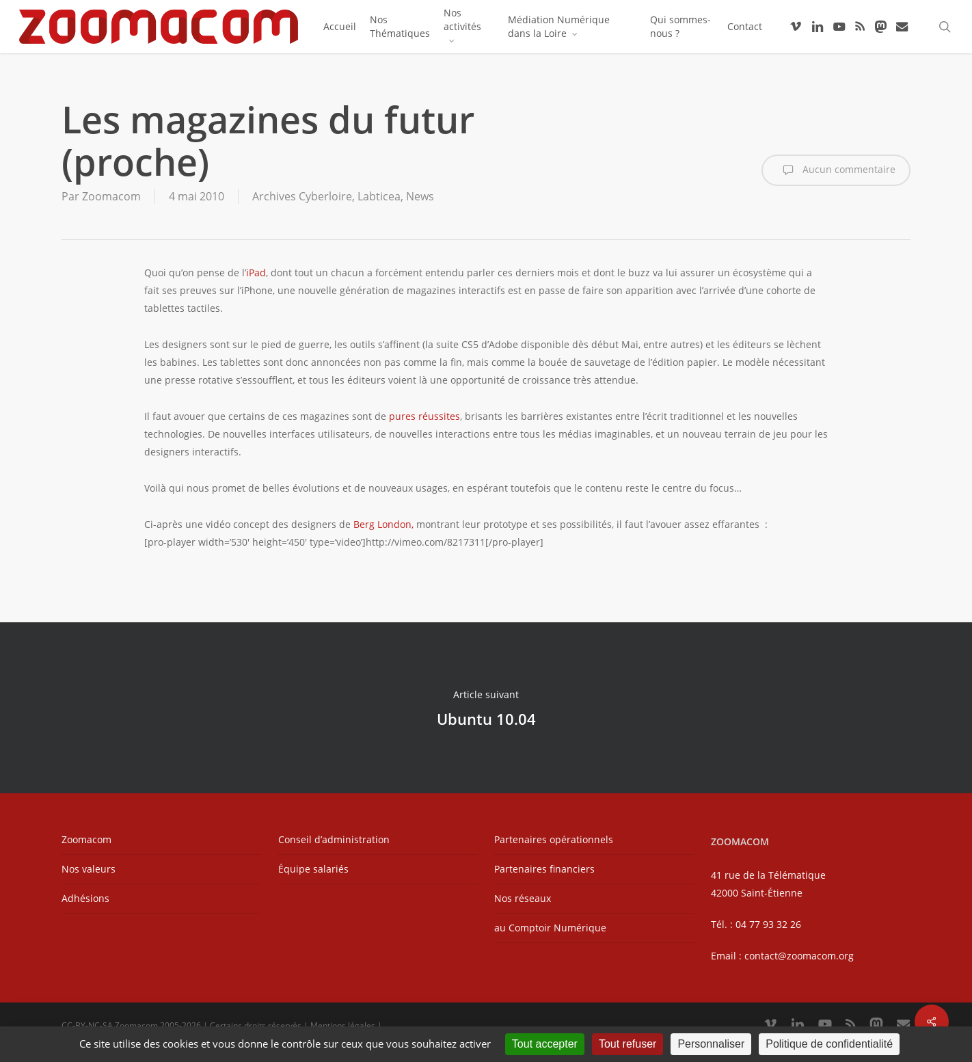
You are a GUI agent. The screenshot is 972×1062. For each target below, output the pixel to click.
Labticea (379, 196)
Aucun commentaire (836, 170)
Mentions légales (342, 1025)
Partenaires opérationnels (553, 839)
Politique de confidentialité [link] (829, 1044)
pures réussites (424, 416)
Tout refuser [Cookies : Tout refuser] (627, 1044)
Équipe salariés (313, 868)
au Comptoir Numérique (550, 927)
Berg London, (383, 524)
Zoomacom (111, 196)
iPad (256, 272)
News (420, 196)
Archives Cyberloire (302, 196)
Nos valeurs (89, 868)
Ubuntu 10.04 (486, 707)
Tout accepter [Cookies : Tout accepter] (545, 1044)
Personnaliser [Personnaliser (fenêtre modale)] (710, 1044)
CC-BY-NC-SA (87, 1025)
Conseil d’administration (334, 839)
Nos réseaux (522, 898)
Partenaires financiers (544, 868)
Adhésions (85, 898)
